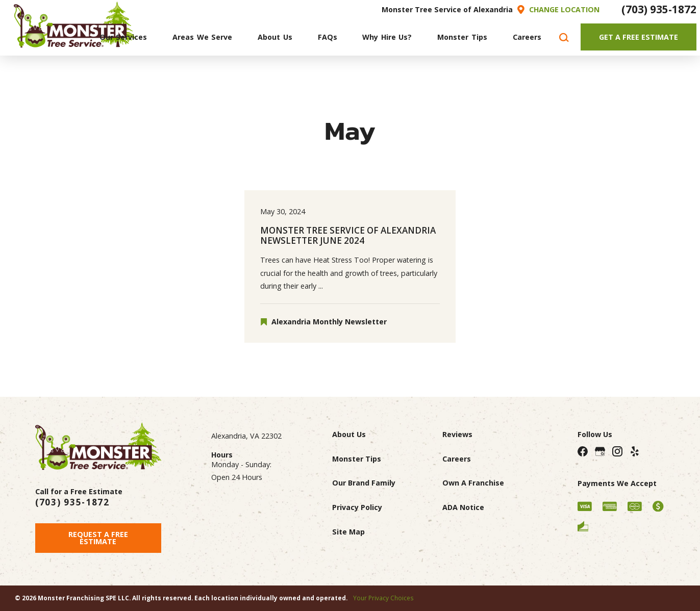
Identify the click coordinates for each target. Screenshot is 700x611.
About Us (349, 434)
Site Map (348, 532)
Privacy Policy (357, 507)
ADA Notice (463, 507)
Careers (456, 459)
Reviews (457, 434)
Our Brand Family (363, 483)
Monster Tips (356, 459)
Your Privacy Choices (383, 598)
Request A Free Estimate (98, 537)
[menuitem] (123, 37)
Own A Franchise (473, 483)
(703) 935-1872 (658, 9)
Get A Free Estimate (638, 37)
